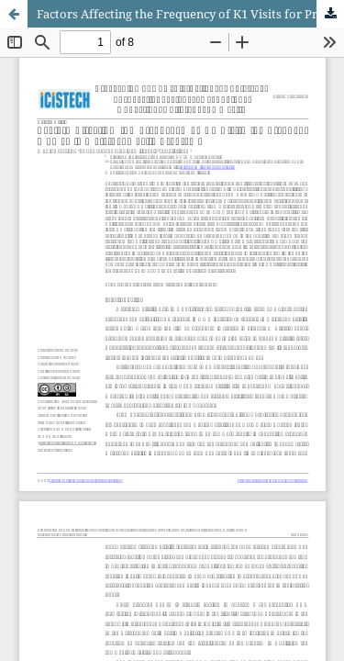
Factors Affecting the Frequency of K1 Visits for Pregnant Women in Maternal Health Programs (190, 14)
